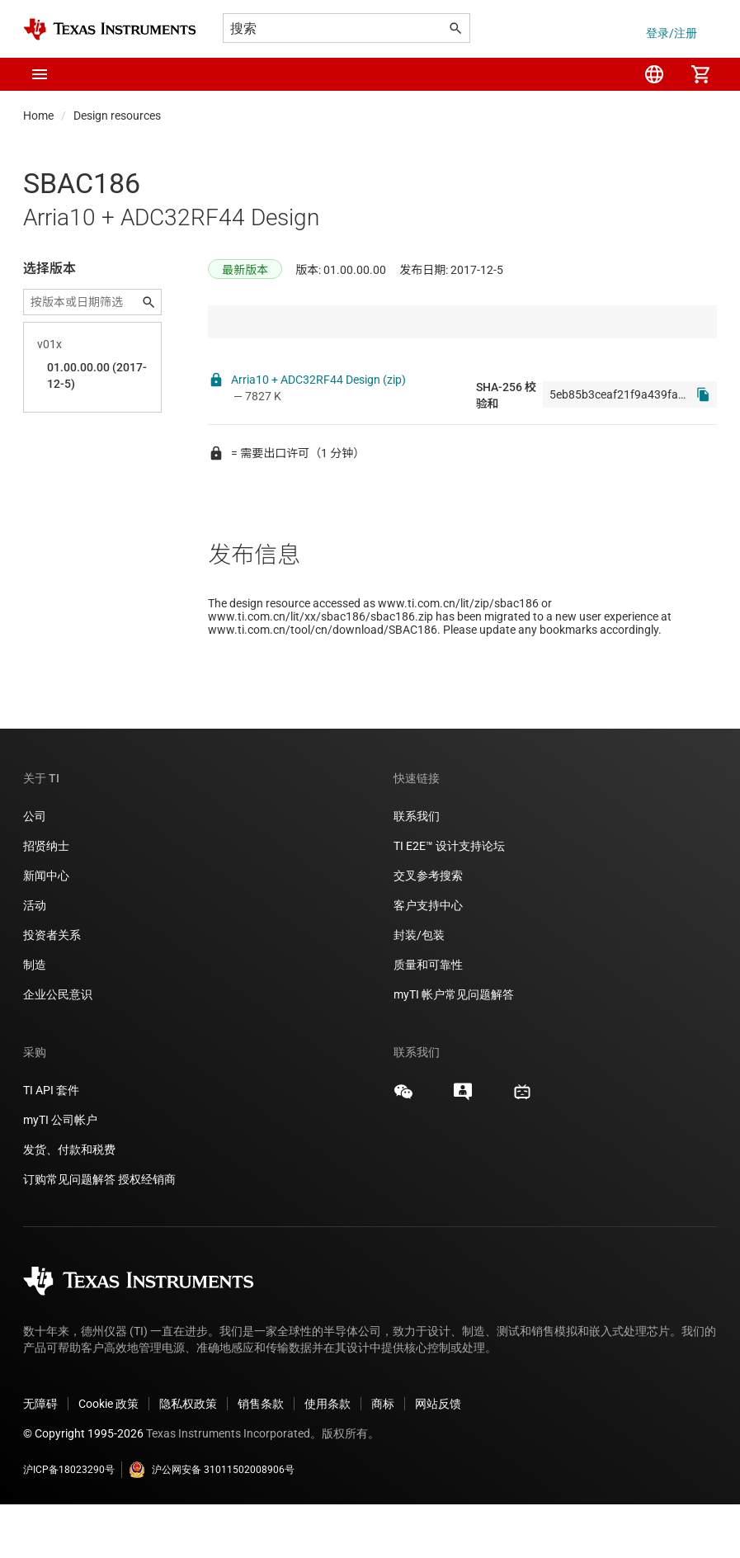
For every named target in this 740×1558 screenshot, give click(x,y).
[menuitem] (654, 74)
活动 (34, 958)
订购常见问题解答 (69, 1232)
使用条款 (327, 1457)
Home (38, 115)
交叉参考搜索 (428, 929)
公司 (34, 869)
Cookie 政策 (108, 1457)
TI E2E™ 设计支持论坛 (449, 899)
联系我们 (417, 869)
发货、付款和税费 (69, 1203)
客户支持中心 (428, 958)
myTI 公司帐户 (60, 1173)
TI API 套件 (51, 1143)
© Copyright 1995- (83, 1487)
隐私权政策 (188, 1457)
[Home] (109, 29)
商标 (382, 1457)
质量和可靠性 (429, 1018)
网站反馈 (438, 1457)
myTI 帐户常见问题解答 (454, 1048)
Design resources (117, 115)
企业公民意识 (57, 1048)
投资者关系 (52, 988)
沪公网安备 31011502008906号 (212, 1523)
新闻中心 (46, 929)
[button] (39, 74)
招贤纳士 (46, 899)
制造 (34, 1018)
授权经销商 (147, 1232)
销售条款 (261, 1457)
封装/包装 (419, 988)
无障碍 (40, 1457)
